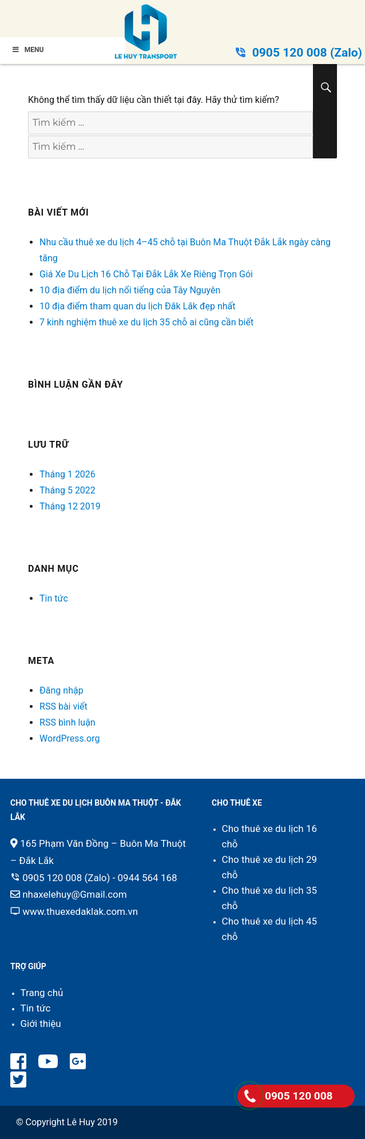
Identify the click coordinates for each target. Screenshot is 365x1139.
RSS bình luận (67, 722)
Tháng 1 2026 (67, 474)
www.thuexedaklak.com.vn (80, 911)
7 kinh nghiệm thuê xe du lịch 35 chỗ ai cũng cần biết (146, 322)
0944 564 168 (147, 877)
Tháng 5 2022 (67, 490)
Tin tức (53, 598)
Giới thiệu (41, 1023)
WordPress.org (69, 738)
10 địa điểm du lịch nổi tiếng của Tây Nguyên (129, 290)
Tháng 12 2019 (70, 506)
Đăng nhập (61, 690)
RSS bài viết (63, 706)
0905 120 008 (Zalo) (307, 52)
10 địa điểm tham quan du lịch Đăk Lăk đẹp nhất (137, 306)
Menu (27, 50)
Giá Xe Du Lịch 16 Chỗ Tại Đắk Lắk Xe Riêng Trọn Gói (146, 274)
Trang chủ (42, 992)
